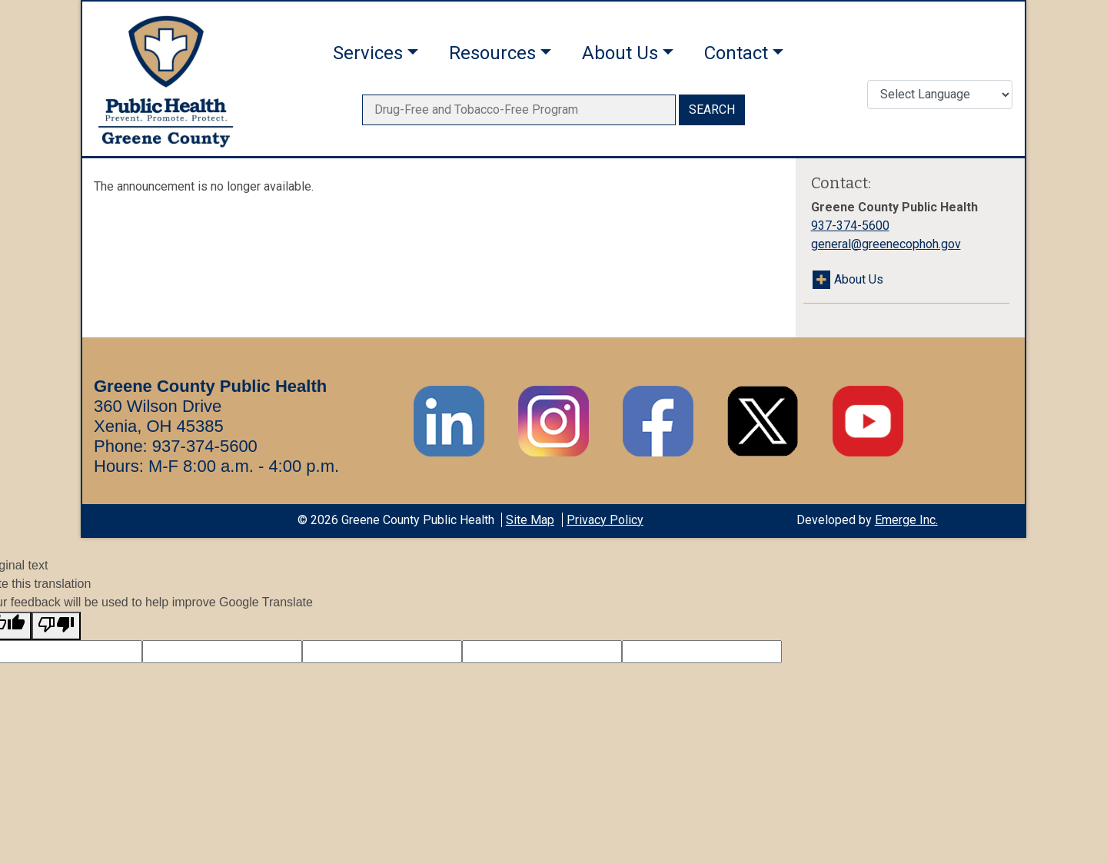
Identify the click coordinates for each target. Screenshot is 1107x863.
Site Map (530, 520)
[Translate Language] (939, 94)
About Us (858, 279)
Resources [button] (492, 53)
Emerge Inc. (906, 520)
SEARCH (712, 109)
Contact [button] (736, 53)
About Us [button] (620, 53)
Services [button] (368, 53)
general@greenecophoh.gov (886, 244)
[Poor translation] (56, 626)
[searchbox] (519, 110)
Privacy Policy (605, 520)
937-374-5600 (850, 225)
